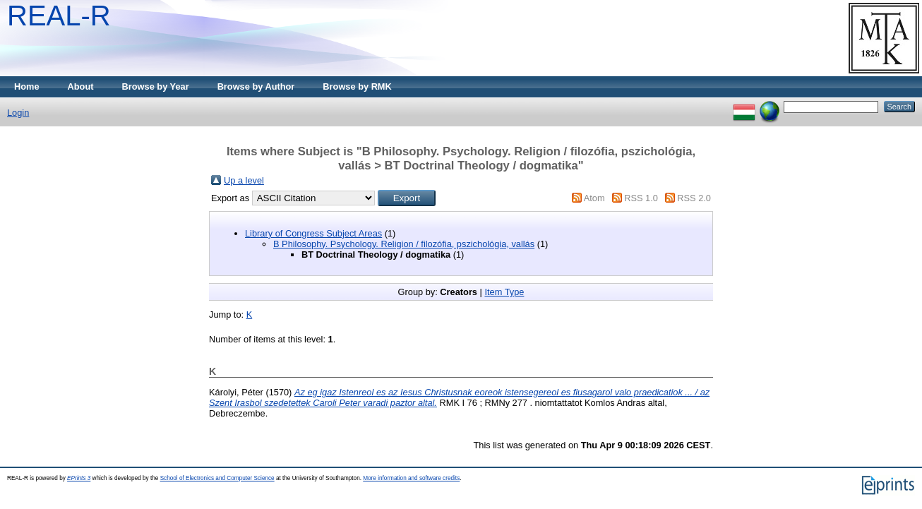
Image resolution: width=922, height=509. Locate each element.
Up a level (244, 180)
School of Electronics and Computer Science (217, 478)
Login (18, 112)
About (81, 86)
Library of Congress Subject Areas (313, 233)
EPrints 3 (78, 478)
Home (27, 86)
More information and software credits (411, 478)
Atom (594, 198)
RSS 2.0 (694, 198)
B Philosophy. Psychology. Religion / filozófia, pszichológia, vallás (403, 244)
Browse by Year (155, 86)
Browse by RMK (357, 86)
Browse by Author (256, 86)
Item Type (504, 292)
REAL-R (59, 15)
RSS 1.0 (641, 198)
